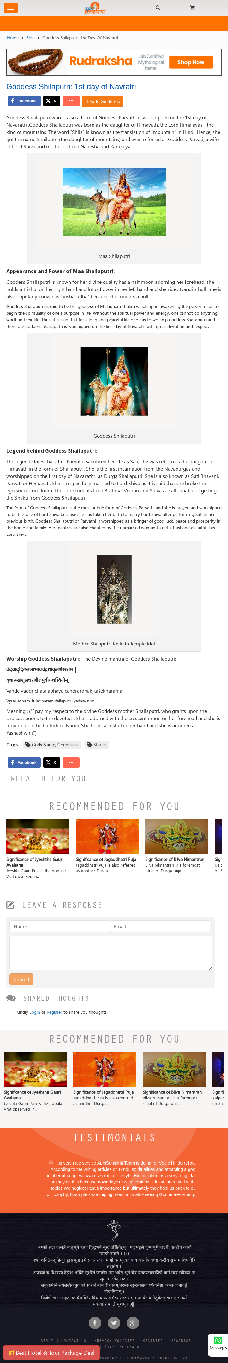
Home (13, 38)
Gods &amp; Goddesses (55, 744)
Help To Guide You (102, 101)
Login (34, 1012)
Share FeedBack (121, 1347)
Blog (30, 38)
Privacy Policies (114, 1341)
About (46, 1341)
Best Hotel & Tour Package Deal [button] (51, 1352)
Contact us (73, 1341)
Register (54, 1012)
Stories (99, 744)
